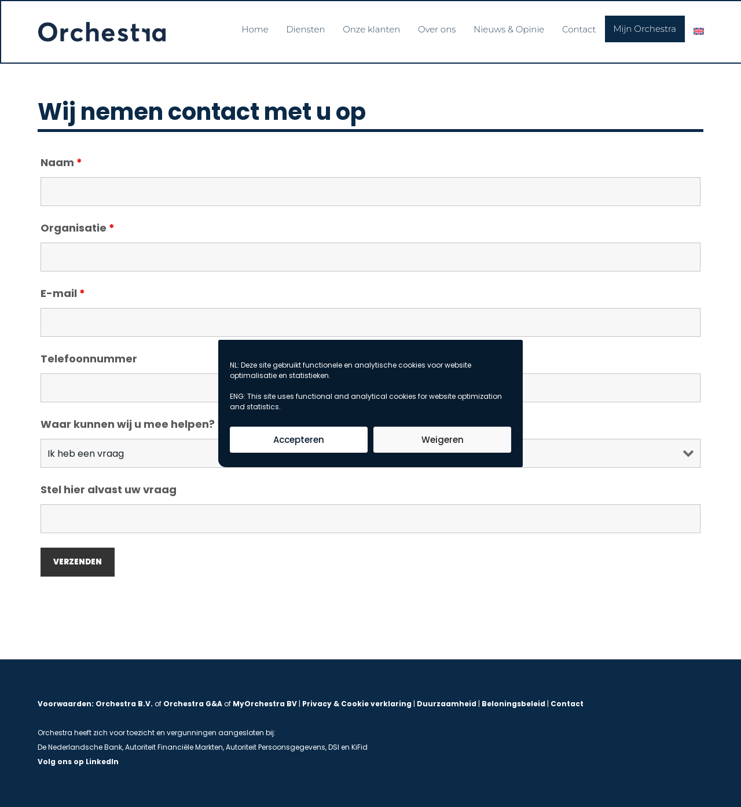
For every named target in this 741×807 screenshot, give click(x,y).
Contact (576, 27)
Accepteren (298, 440)
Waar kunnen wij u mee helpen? (132, 425)
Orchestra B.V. (124, 704)
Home (248, 27)
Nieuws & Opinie (505, 27)
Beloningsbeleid (513, 704)
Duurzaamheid (446, 704)
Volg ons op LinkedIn (78, 761)
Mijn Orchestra (642, 27)
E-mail (63, 294)
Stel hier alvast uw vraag (109, 490)
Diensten (299, 27)
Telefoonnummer (89, 359)
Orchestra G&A (192, 704)
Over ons (433, 27)
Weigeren (442, 440)
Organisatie (78, 228)
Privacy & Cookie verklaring (357, 704)
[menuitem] (697, 30)
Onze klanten (366, 27)
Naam (61, 163)
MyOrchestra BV (265, 704)
